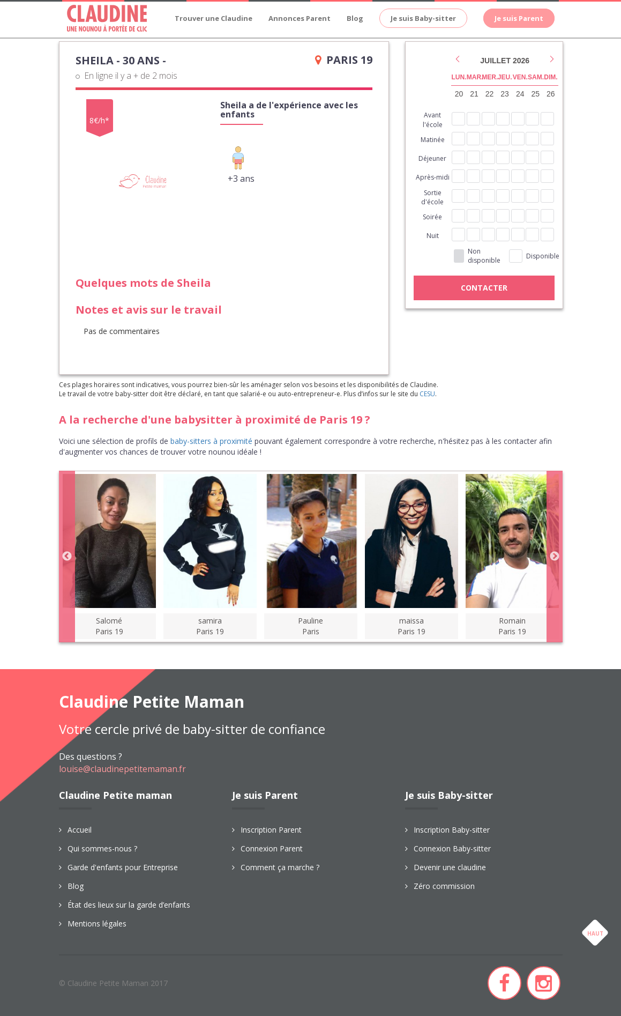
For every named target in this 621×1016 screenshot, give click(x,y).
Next (555, 556)
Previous (67, 556)
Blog (355, 18)
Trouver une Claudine (213, 18)
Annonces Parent (299, 18)
